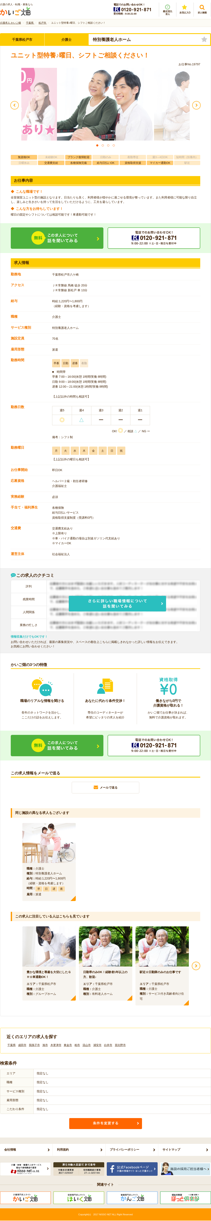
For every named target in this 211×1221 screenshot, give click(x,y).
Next (196, 966)
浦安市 (97, 1045)
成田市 (22, 1045)
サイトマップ (171, 1149)
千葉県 (11, 1045)
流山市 (87, 1045)
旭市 (45, 1045)
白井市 (108, 1045)
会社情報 (10, 1149)
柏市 (77, 1045)
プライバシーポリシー (124, 1149)
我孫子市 (34, 1045)
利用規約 (63, 1149)
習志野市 (120, 1045)
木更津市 (55, 1045)
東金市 (68, 1045)
